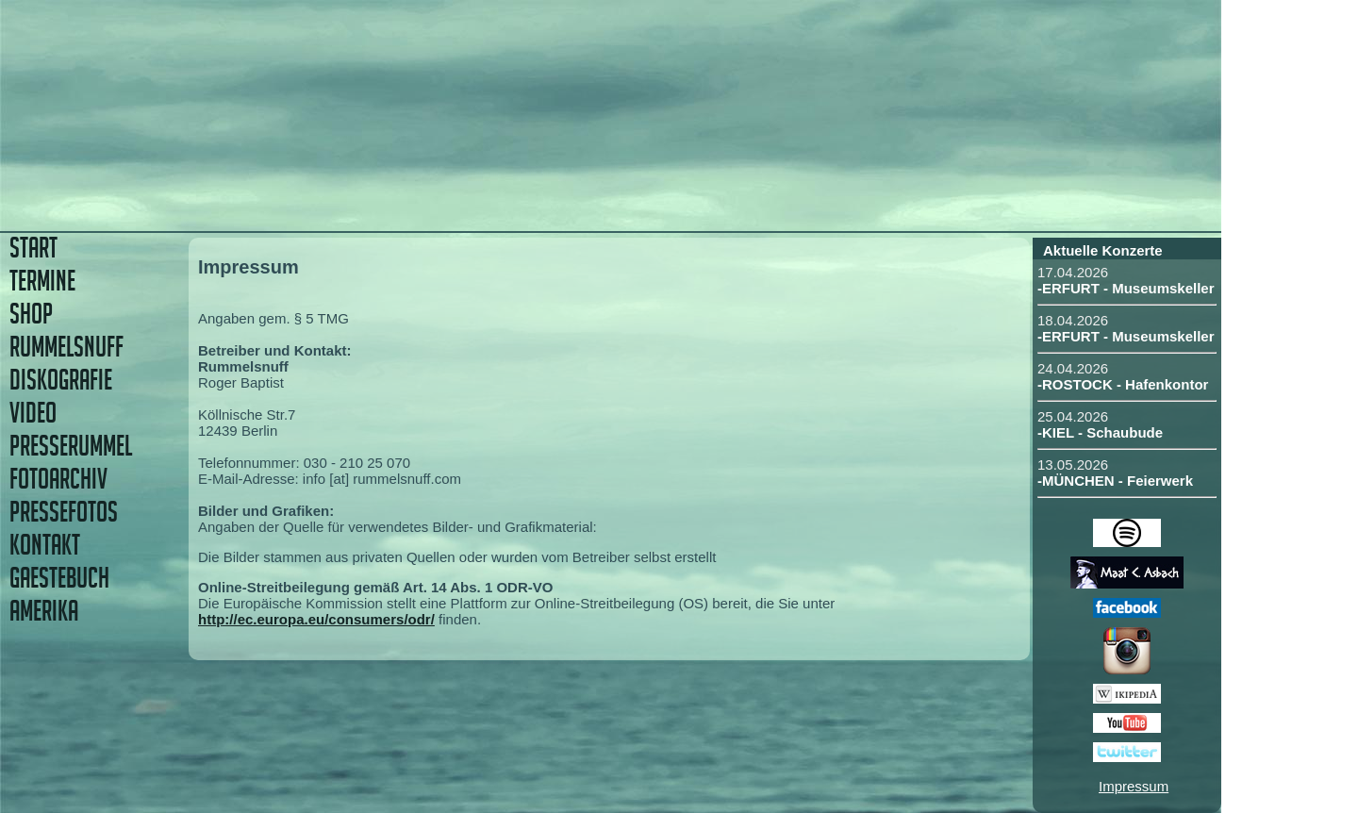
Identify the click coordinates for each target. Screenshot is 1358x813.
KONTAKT (44, 544)
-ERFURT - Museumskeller (1126, 288)
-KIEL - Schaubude (1100, 432)
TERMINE (42, 280)
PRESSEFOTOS (63, 511)
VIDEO (33, 412)
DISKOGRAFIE (60, 379)
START (33, 247)
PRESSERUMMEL (70, 445)
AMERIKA (43, 610)
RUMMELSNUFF (66, 346)
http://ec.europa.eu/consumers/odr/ (316, 619)
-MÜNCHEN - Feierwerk (1115, 481)
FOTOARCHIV (58, 478)
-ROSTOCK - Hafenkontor (1122, 384)
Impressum (1133, 786)
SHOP (31, 313)
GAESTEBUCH (59, 577)
